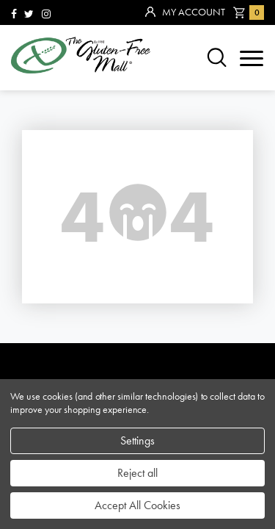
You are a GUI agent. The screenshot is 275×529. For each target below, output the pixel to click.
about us (45, 232)
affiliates (48, 305)
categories (54, 208)
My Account (185, 12)
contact (44, 256)
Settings (137, 440)
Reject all (137, 473)
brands (39, 135)
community (54, 184)
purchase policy (73, 281)
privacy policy (67, 329)
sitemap (40, 159)
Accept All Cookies (137, 505)
